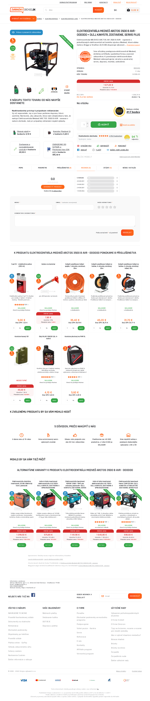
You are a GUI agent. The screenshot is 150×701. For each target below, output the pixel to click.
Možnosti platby (50, 615)
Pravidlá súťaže (14, 640)
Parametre (42, 169)
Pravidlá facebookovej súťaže (21, 619)
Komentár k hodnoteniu (25, 215)
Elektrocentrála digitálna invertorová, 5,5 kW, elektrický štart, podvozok (21, 485)
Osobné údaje (136, 673)
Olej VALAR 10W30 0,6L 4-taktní (48, 339)
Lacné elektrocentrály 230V (53, 561)
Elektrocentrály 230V (69, 19)
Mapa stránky (121, 673)
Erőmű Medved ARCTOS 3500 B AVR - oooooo (93, 567)
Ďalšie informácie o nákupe (20, 661)
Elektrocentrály (51, 19)
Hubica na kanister (48, 266)
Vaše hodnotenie (105, 204)
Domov (39, 19)
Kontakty (103, 2)
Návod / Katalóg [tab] (129, 169)
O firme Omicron (118, 626)
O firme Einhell (117, 622)
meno (17, 204)
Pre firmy (88, 2)
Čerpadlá (115, 654)
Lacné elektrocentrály (35, 561)
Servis (79, 634)
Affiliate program (84, 651)
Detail (21, 547)
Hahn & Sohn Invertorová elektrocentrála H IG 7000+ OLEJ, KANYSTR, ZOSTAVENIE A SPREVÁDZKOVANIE (102, 486)
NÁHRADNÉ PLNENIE (17, 615)
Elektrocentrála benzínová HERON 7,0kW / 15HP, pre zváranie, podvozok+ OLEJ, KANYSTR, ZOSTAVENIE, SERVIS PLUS (75, 486)
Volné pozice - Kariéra (86, 630)
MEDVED (137, 71)
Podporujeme (83, 626)
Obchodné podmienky (17, 632)
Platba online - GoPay (17, 644)
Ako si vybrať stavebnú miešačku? (126, 637)
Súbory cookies (15, 653)
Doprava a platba (50, 627)
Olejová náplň (23, 131)
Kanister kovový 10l (22, 338)
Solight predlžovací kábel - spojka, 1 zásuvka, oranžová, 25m (75, 268)
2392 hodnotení (115, 139)
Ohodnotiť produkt (53, 189)
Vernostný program (68, 2)
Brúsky (114, 645)
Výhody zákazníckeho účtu (19, 649)
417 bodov (133, 114)
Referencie (81, 638)
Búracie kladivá (117, 641)
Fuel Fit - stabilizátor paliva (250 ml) (21, 267)
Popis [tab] (21, 169)
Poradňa (80, 615)
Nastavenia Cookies (16, 657)
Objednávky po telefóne (18, 636)
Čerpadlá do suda (118, 658)
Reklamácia (13, 627)
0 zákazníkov (57, 193)
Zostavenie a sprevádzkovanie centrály (26, 147)
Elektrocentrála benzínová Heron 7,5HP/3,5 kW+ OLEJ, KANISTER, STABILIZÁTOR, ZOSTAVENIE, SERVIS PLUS (128, 486)
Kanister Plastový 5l (61, 131)
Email (66, 204)
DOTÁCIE (47, 623)
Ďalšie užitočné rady (120, 662)
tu (98, 691)
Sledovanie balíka (50, 619)
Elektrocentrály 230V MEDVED (128, 159)
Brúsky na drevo (118, 649)
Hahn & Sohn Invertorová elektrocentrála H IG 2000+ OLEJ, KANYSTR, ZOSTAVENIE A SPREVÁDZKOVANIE (48, 486)
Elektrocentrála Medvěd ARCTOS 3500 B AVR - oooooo (79, 565)
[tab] (86, 170)
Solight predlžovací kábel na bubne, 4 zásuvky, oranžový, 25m (101, 268)
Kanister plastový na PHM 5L (75, 338)
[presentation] (32, 234)
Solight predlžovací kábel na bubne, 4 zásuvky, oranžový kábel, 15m (128, 268)
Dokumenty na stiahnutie (19, 623)
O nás (79, 643)
